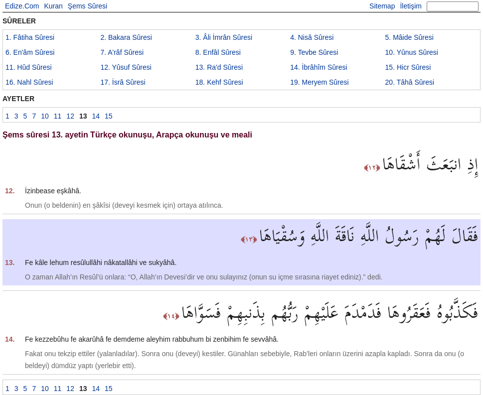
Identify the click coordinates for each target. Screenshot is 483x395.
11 (28, 67)
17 (122, 82)
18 (219, 82)
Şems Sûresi (87, 6)
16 (29, 82)
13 (219, 67)
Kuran (53, 6)
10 (411, 52)
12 (125, 67)
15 (408, 67)
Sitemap (382, 6)
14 (318, 67)
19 (319, 82)
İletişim (411, 6)
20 (410, 82)
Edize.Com (22, 6)
